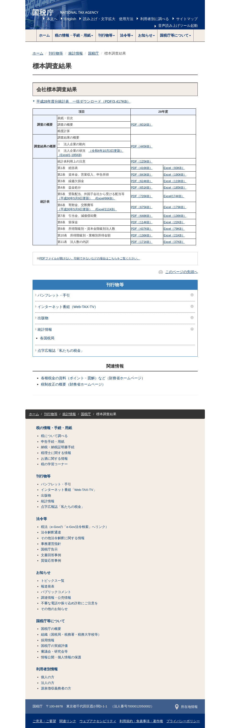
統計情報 (75, 53)
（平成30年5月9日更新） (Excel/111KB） (87, 209)
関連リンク (67, 721)
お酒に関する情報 (54, 458)
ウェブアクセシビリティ (97, 721)
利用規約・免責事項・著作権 (141, 721)
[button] (74, 35)
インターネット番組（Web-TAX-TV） (68, 307)
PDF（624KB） (141, 181)
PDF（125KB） (141, 161)
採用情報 (47, 640)
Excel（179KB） (174, 207)
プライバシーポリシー (183, 721)
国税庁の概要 (51, 629)
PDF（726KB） (141, 196)
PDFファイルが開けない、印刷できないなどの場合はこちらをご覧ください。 (89, 258)
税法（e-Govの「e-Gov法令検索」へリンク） (75, 527)
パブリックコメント (56, 592)
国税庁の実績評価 (54, 646)
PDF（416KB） (141, 168)
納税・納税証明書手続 (57, 447)
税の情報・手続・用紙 (54, 428)
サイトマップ (187, 19)
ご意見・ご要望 (44, 721)
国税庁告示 (49, 549)
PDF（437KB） (141, 228)
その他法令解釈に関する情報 (62, 538)
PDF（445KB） (141, 146)
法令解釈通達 (51, 532)
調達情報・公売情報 (56, 597)
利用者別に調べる (154, 19)
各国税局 (47, 338)
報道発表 (47, 586)
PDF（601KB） (141, 124)
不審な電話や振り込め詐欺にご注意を (69, 603)
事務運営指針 (51, 544)
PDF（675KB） (141, 207)
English (70, 19)
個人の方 (47, 677)
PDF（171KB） (141, 242)
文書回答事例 (51, 555)
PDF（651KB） (141, 187)
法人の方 (47, 683)
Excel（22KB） (174, 222)
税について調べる (54, 436)
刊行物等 (56, 53)
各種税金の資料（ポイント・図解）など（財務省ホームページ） (93, 378)
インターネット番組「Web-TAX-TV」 (69, 490)
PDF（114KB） (141, 222)
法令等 (41, 519)
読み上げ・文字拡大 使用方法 (108, 19)
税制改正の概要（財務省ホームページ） (73, 384)
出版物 (43, 318)
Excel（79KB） (174, 228)
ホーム (44, 35)
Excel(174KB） (173, 196)
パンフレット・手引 (54, 295)
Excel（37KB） (174, 242)
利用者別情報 (47, 669)
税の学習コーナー (54, 464)
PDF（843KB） (141, 174)
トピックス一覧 (52, 580)
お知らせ (43, 573)
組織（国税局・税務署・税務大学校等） (71, 634)
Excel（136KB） (174, 216)
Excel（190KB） (174, 174)
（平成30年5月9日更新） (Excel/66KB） (86, 198)
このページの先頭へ (181, 272)
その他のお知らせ (54, 609)
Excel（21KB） (174, 235)
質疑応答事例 (51, 560)
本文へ (52, 19)
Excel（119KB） (174, 181)
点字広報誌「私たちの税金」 (61, 351)
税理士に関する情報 (56, 453)
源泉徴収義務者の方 (56, 688)
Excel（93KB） (174, 168)
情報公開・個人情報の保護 (61, 657)
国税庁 (93, 53)
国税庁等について (50, 621)
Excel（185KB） (174, 187)
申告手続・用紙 (52, 441)
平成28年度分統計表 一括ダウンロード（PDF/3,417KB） (83, 101)
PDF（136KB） (141, 235)
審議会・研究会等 (54, 651)
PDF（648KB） (141, 216)
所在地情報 (186, 707)
